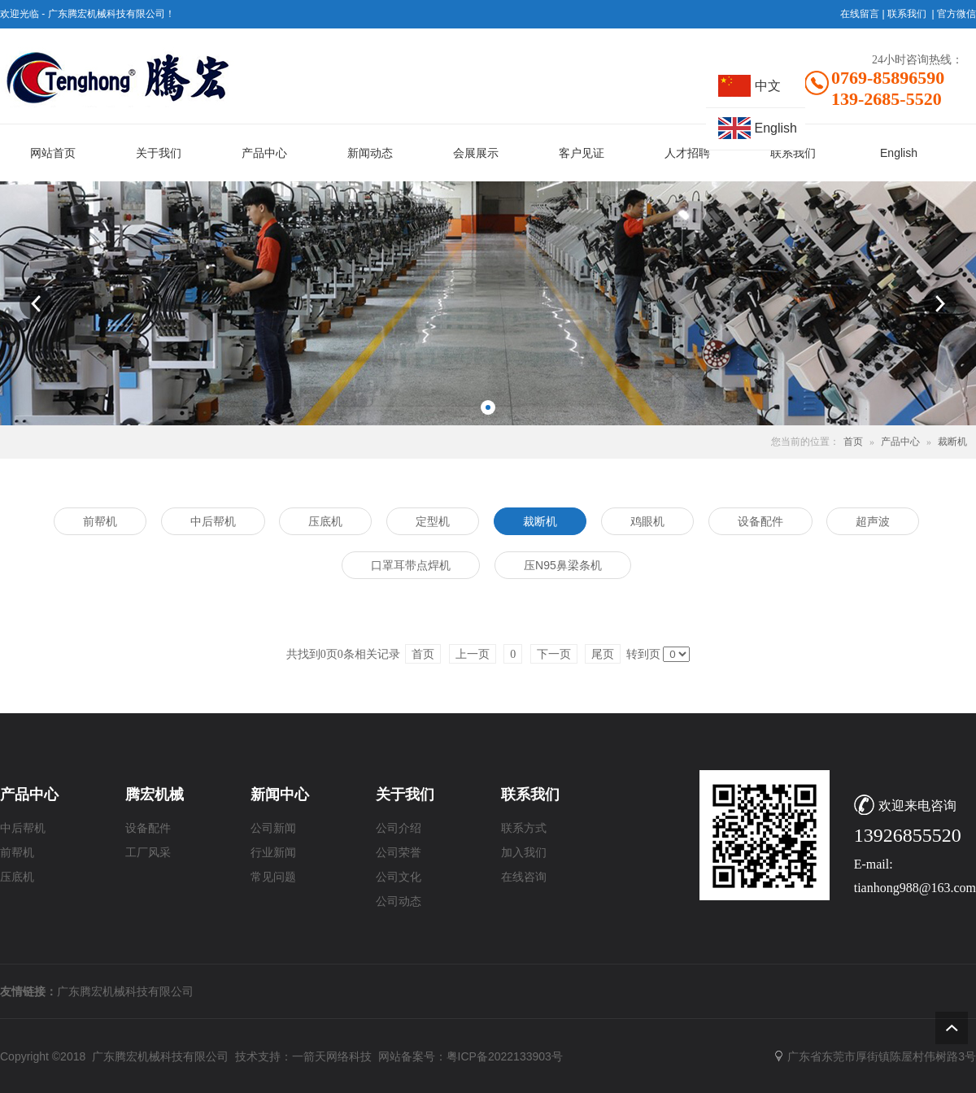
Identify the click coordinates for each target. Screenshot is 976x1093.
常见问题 (273, 877)
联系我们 (906, 14)
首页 (853, 441)
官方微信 (956, 14)
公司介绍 (398, 828)
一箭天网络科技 (332, 1056)
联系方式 (524, 828)
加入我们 (524, 853)
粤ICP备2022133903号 (505, 1056)
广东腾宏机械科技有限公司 (125, 991)
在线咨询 (524, 877)
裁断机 (952, 441)
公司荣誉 (398, 853)
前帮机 (17, 853)
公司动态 (398, 901)
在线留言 (859, 14)
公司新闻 (273, 828)
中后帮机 (23, 828)
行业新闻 (273, 853)
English (776, 128)
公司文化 (398, 877)
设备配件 (148, 828)
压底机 (17, 877)
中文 (768, 86)
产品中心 (900, 441)
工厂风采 (148, 853)
